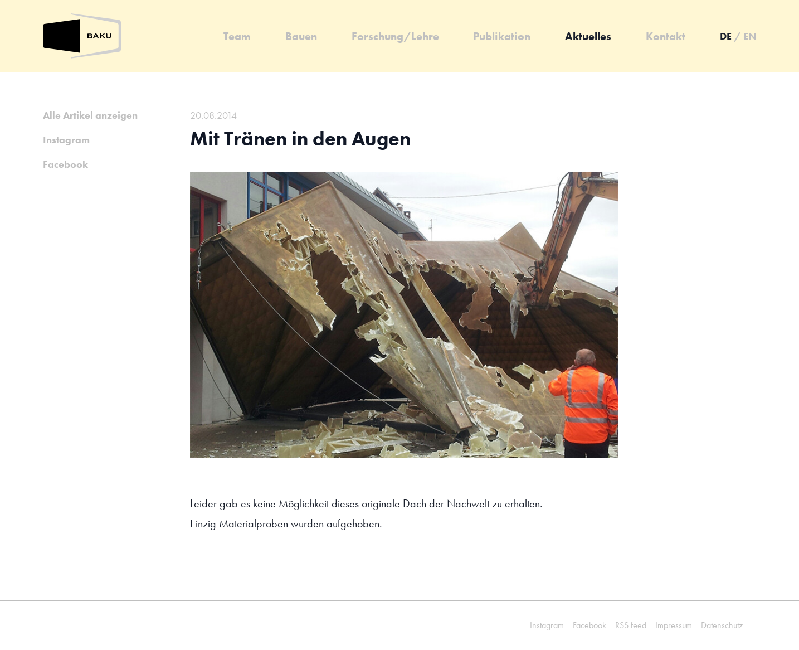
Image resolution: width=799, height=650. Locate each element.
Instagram (66, 139)
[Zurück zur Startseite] (82, 36)
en (749, 36)
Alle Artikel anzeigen (90, 115)
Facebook (65, 164)
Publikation (501, 36)
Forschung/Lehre (395, 36)
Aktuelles (588, 36)
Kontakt (665, 36)
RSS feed (630, 625)
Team (237, 36)
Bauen (301, 36)
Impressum (673, 625)
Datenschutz (722, 625)
